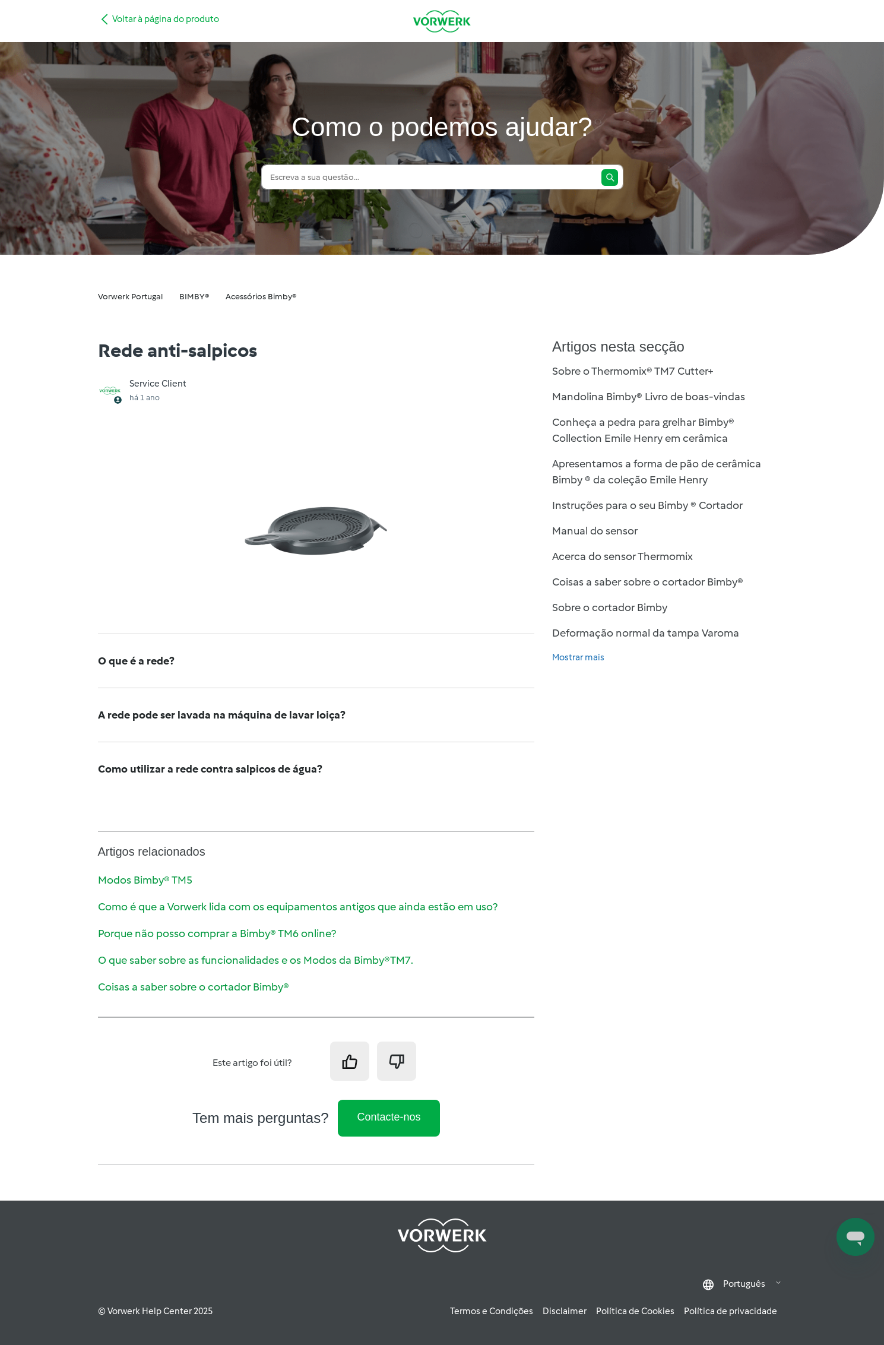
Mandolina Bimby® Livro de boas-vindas (648, 396)
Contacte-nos (388, 1117)
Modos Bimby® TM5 (145, 880)
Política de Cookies (635, 1311)
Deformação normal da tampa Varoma (645, 633)
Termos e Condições (491, 1311)
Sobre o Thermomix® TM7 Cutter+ (633, 371)
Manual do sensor (595, 530)
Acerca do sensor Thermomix (622, 556)
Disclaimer (565, 1311)
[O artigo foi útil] (349, 1061)
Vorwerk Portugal (130, 297)
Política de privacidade (730, 1311)
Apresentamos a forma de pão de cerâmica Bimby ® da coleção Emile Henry (656, 471)
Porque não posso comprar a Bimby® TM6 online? (217, 933)
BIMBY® (194, 297)
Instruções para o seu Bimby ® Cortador (647, 505)
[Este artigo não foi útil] (396, 1061)
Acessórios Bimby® (261, 297)
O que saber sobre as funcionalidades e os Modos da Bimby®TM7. (255, 960)
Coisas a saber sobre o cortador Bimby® (193, 986)
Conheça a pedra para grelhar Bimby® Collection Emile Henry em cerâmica (643, 430)
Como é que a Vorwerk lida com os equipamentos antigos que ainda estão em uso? (298, 906)
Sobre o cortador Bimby (609, 607)
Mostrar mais (578, 657)
